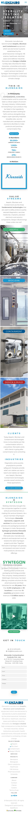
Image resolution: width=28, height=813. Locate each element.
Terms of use (14, 790)
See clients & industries (14, 488)
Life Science (14, 769)
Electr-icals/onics (14, 764)
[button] (2, 18)
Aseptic (14, 744)
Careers (14, 788)
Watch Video (8, 33)
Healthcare (14, 767)
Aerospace (14, 759)
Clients (14, 785)
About (14, 780)
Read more (14, 134)
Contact (14, 783)
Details (7, 30)
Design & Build (14, 751)
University (14, 774)
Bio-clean (14, 746)
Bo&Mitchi (14, 808)
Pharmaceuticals (14, 772)
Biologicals (14, 762)
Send (14, 692)
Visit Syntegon (14, 631)
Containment (14, 749)
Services (14, 753)
